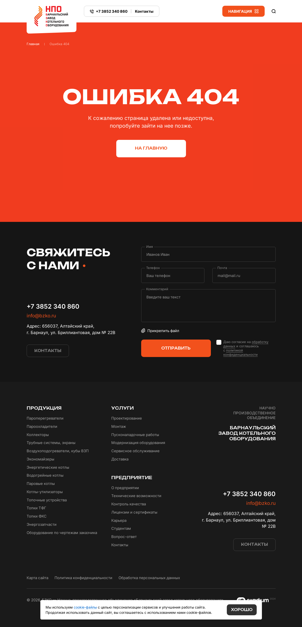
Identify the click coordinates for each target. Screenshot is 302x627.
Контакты (144, 11)
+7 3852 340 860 (53, 306)
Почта (222, 267)
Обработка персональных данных (149, 578)
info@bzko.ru (41, 316)
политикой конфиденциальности (240, 352)
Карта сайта (37, 578)
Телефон (153, 267)
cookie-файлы (85, 607)
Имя (149, 246)
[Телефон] (172, 275)
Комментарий (157, 289)
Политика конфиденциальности (83, 578)
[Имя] (208, 254)
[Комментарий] (208, 305)
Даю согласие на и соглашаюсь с (245, 348)
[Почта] (244, 275)
